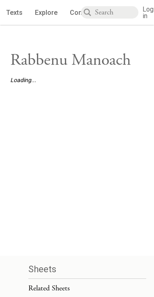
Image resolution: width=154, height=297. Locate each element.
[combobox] (116, 12)
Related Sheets (49, 288)
